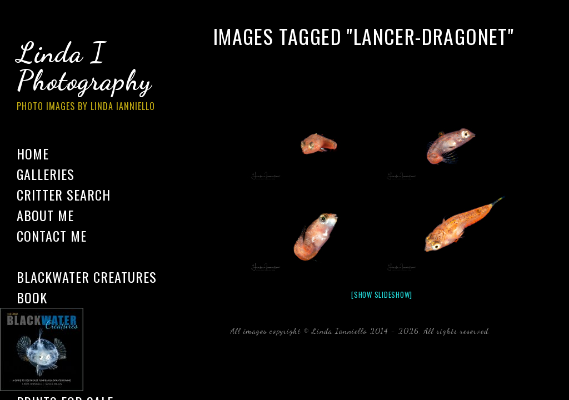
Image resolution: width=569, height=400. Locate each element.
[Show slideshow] (381, 294)
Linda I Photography (94, 77)
